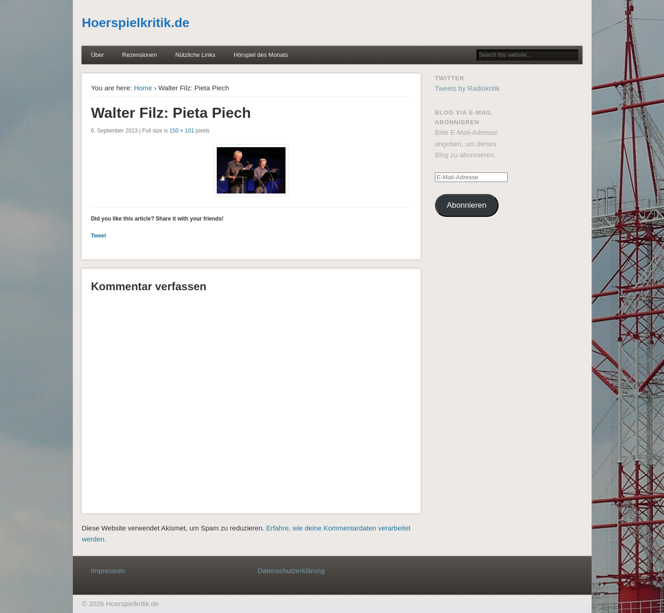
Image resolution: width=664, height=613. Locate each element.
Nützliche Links (195, 54)
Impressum (108, 570)
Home (143, 88)
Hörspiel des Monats (261, 54)
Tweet (98, 235)
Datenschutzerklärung (291, 570)
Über (97, 54)
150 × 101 (182, 130)
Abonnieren (466, 205)
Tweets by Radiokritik (467, 88)
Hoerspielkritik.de (135, 23)
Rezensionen (139, 54)
